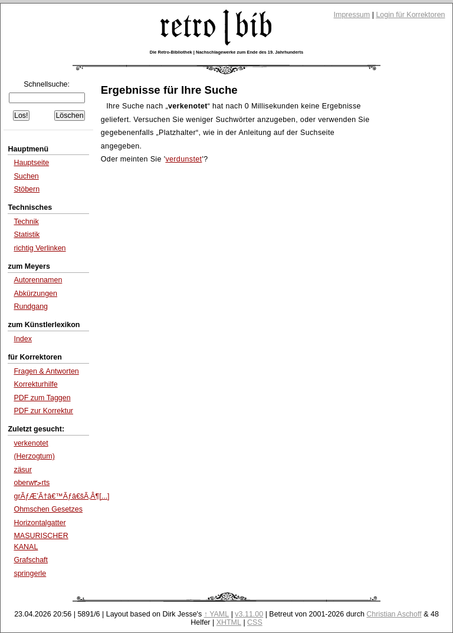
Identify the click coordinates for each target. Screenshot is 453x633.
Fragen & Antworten (46, 371)
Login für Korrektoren (410, 15)
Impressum (352, 15)
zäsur (23, 470)
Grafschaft (31, 560)
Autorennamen (38, 280)
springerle (30, 573)
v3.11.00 (249, 614)
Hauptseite (31, 163)
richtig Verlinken (39, 248)
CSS (254, 622)
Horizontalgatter (39, 523)
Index (23, 339)
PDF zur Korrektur (43, 411)
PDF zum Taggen (42, 398)
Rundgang (31, 306)
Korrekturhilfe (35, 384)
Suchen (26, 176)
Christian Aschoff (393, 614)
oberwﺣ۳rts (32, 483)
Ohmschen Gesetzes (48, 509)
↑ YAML (216, 614)
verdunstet (183, 159)
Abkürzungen (35, 293)
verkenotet (31, 443)
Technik (26, 221)
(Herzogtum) (34, 456)
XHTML (228, 622)
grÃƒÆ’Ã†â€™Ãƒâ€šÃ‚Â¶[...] (61, 496)
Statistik (27, 234)
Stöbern (27, 189)
